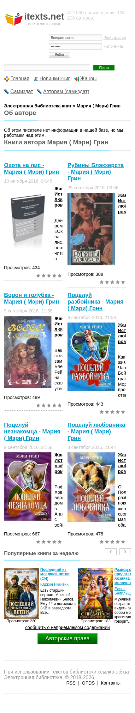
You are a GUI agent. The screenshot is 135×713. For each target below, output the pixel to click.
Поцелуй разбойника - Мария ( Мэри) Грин (96, 301)
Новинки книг (54, 78)
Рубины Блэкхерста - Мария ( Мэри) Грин (96, 172)
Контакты (110, 683)
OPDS (88, 683)
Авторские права (67, 638)
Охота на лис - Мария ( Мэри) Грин (31, 168)
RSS (71, 683)
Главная (19, 78)
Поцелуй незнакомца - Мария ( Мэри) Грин (32, 431)
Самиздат (21, 91)
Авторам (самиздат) (66, 91)
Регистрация (114, 37)
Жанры (88, 78)
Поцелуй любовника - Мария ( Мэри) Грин (96, 431)
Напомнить (113, 46)
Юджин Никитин (54, 584)
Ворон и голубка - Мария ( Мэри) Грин (31, 298)
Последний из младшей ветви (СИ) (55, 574)
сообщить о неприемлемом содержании (67, 627)
